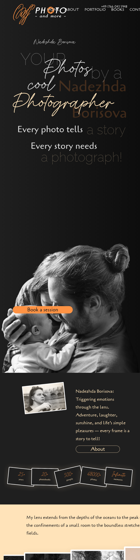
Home (53, 9)
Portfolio (95, 9)
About (72, 9)
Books (117, 9)
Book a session (42, 309)
